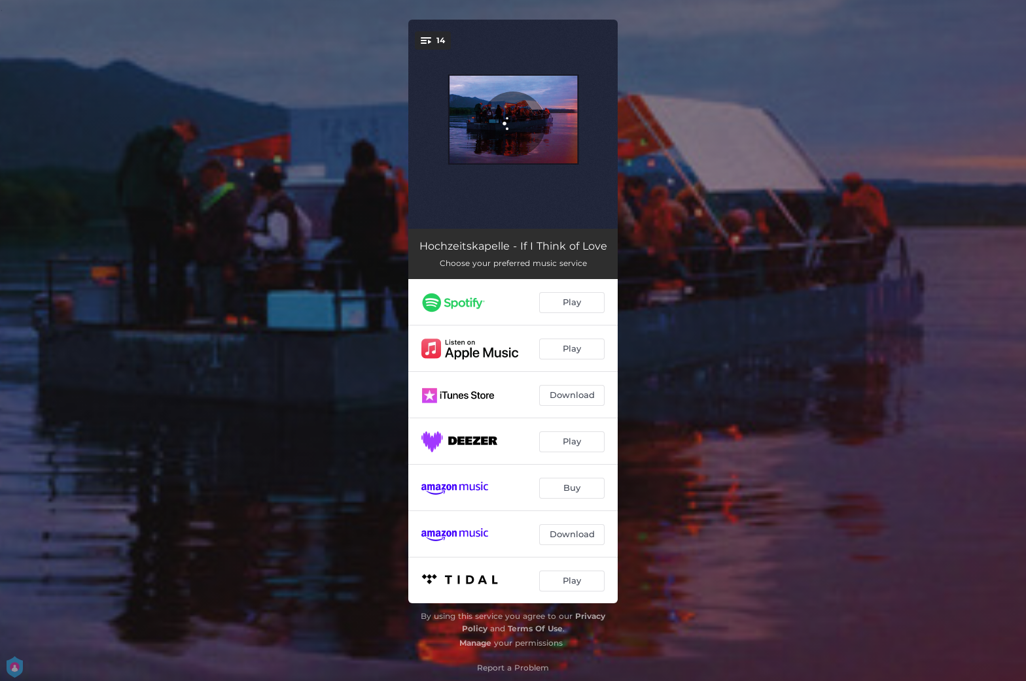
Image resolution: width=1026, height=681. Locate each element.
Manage (475, 643)
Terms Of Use (535, 628)
